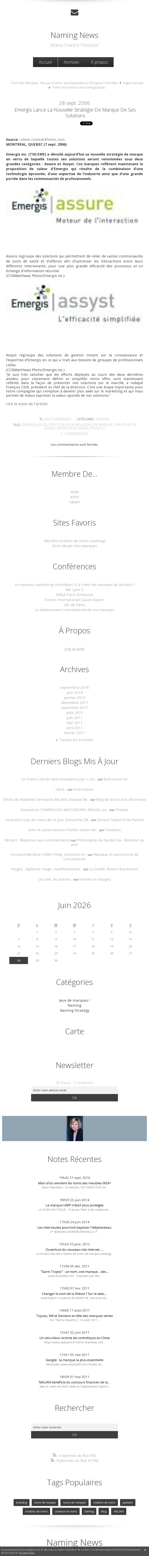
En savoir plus (27, 1552)
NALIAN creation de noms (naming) (75, 536)
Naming (101, 417)
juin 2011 (74, 706)
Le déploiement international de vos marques (75, 602)
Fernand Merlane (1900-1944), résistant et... (41, 834)
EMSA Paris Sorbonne (74, 588)
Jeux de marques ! (74, 974)
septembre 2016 (74, 679)
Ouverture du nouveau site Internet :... (75, 1222)
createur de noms (119, 422)
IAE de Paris (74, 597)
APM (74, 488)
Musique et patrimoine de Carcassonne (111, 834)
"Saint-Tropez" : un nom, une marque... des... (74, 1244)
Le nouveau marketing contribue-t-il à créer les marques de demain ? (75, 579)
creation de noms (61, 422)
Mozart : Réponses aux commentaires (37, 824)
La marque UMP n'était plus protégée (75, 1178)
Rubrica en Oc (111, 766)
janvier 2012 (74, 688)
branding (11, 1474)
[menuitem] (45, 61)
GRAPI (74, 497)
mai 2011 (74, 711)
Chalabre (109, 815)
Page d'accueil (127, 82)
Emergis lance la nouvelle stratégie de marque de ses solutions (75, 111)
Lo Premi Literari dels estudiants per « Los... (60, 766)
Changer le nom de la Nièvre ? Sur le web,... (74, 1266)
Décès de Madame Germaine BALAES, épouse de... (48, 785)
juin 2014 (74, 683)
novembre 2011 (75, 697)
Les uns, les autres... (57, 854)
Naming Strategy (75, 984)
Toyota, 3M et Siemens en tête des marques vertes (74, 1289)
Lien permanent (56, 417)
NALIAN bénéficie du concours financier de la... (74, 1355)
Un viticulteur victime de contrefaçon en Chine (74, 1311)
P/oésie (117, 795)
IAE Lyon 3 (75, 583)
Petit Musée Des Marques (74, 540)
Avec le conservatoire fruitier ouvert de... (64, 815)
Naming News (74, 34)
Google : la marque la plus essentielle (74, 1333)
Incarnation (83, 775)
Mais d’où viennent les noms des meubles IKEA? (74, 1156)
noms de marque (90, 422)
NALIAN (102, 1482)
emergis (30, 422)
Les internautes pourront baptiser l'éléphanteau (74, 1200)
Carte (74, 1004)
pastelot (90, 425)
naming (75, 1482)
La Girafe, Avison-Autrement (109, 844)
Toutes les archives (76, 727)
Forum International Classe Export (74, 593)
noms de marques (61, 1474)
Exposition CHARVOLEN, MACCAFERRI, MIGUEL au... (65, 795)
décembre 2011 (75, 693)
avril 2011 (74, 716)
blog (42, 422)
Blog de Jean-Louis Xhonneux (116, 785)
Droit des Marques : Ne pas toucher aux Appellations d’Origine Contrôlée (65, 82)
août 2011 (74, 702)
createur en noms (66, 425)
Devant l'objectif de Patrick (115, 805)
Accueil (45, 61)
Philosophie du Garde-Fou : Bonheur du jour (106, 824)
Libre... (62, 775)
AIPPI (74, 493)
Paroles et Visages (93, 854)
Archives (71, 61)
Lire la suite (75, 640)
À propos (99, 61)
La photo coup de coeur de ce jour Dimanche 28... (51, 805)
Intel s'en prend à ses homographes (79, 86)
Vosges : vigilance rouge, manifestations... (49, 844)
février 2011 (74, 720)
